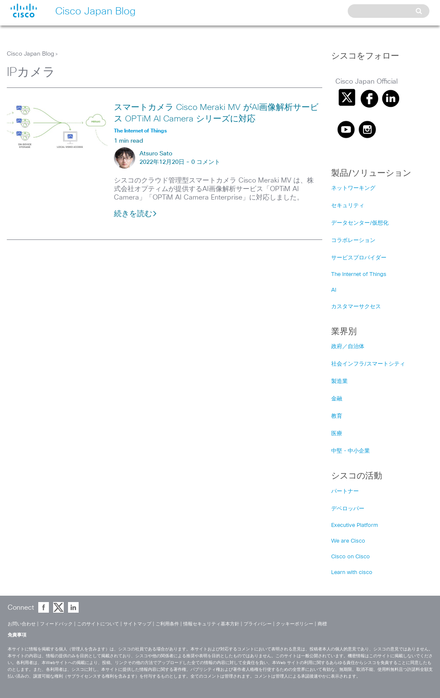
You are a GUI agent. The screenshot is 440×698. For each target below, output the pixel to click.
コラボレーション (353, 240)
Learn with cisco (351, 572)
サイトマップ (137, 624)
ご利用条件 (167, 624)
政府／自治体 (347, 346)
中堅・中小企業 (350, 451)
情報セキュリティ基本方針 (211, 624)
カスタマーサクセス (356, 307)
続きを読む (135, 214)
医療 (336, 433)
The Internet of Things (358, 274)
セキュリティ (347, 205)
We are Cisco (348, 541)
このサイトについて (98, 624)
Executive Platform (354, 525)
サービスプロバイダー (358, 258)
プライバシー (258, 624)
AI (333, 290)
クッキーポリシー (294, 624)
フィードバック (56, 624)
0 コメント (205, 162)
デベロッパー (347, 509)
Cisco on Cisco (350, 557)
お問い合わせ (22, 624)
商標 (322, 624)
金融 (336, 399)
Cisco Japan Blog (30, 54)
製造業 (339, 381)
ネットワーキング (353, 188)
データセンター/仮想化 (360, 223)
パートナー (345, 491)
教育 (336, 416)
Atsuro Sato (155, 154)
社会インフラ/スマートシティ (368, 364)
